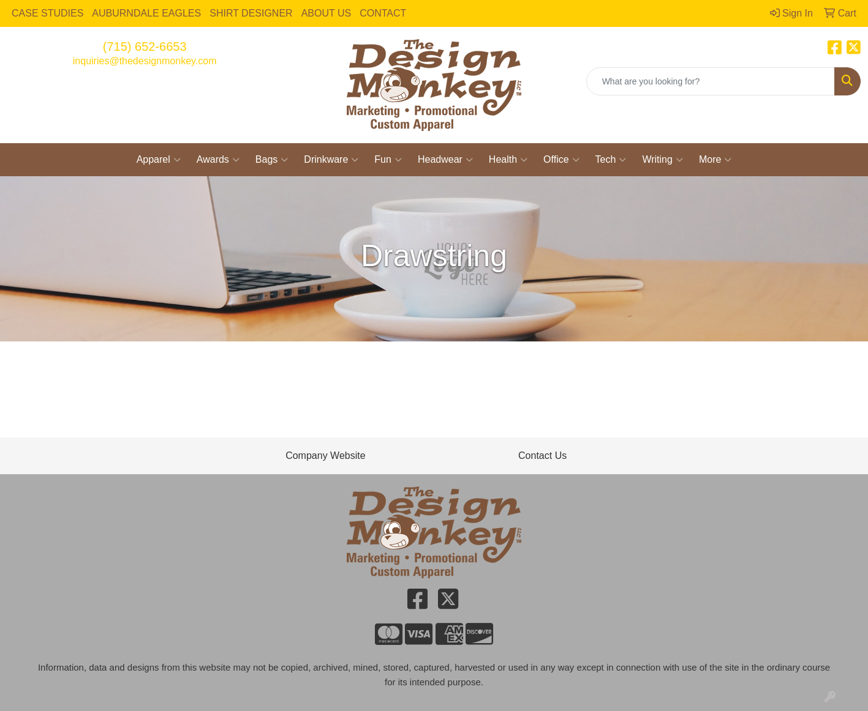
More (715, 159)
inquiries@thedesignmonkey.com (145, 61)
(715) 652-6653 (145, 46)
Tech (611, 159)
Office (561, 159)
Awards (218, 159)
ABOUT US (326, 13)
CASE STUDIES (47, 13)
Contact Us (542, 455)
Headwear (445, 159)
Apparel (159, 159)
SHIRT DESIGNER (250, 13)
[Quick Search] (710, 81)
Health (508, 159)
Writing (662, 159)
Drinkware (331, 159)
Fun (388, 159)
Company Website (325, 455)
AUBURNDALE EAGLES (146, 13)
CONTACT (383, 13)
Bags (271, 159)
